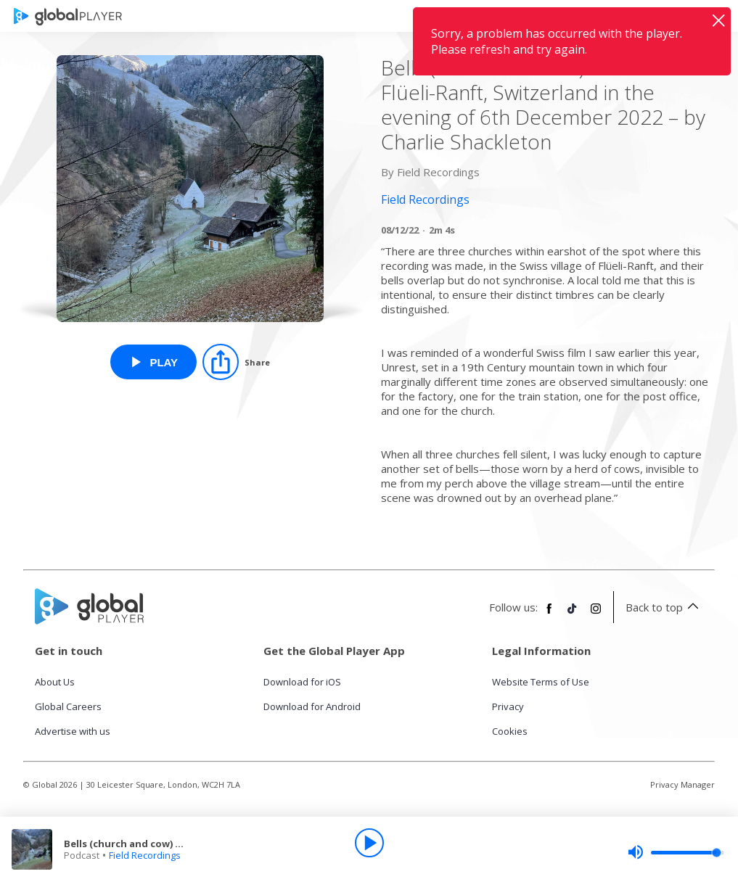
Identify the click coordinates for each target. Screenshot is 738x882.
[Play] (369, 842)
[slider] (675, 852)
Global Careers (68, 706)
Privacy (508, 706)
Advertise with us (72, 731)
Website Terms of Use (540, 681)
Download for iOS (302, 681)
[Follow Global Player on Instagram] (596, 614)
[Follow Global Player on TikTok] (572, 614)
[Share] (236, 362)
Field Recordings (145, 855)
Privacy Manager (682, 784)
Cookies (510, 731)
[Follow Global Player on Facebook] (549, 614)
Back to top (664, 607)
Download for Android (312, 706)
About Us (55, 681)
